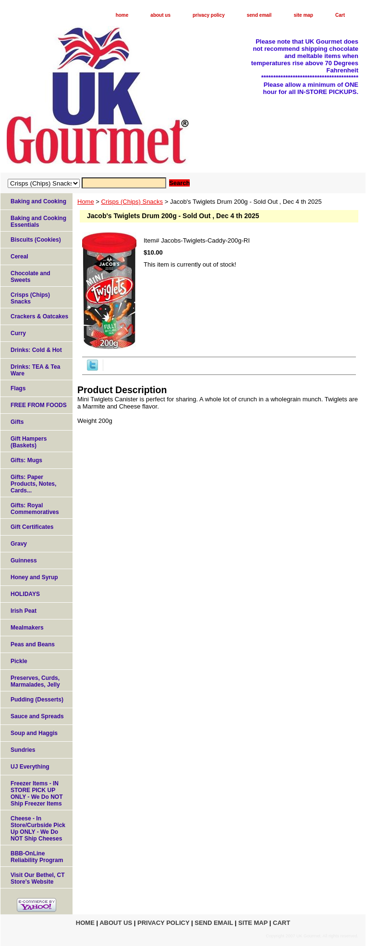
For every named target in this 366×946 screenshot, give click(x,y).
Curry (18, 333)
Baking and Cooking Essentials (38, 221)
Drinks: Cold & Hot (36, 350)
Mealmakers (27, 627)
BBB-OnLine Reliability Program (37, 857)
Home (85, 201)
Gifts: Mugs (26, 460)
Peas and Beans (33, 644)
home (122, 15)
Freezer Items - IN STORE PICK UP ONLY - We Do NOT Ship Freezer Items (36, 793)
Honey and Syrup (34, 577)
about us (160, 15)
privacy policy (209, 15)
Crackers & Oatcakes (39, 316)
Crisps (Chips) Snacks (132, 201)
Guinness (24, 560)
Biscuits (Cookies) (36, 239)
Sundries (23, 750)
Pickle (19, 661)
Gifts (17, 422)
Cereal (19, 256)
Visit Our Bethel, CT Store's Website (37, 878)
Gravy (19, 543)
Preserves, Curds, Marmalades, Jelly (35, 681)
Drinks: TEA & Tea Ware (35, 370)
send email (259, 15)
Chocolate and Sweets (30, 276)
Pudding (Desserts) (37, 699)
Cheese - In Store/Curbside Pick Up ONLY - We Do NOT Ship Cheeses (38, 828)
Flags (18, 388)
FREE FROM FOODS (39, 405)
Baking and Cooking (38, 201)
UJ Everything (30, 766)
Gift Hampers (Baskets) (29, 442)
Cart (340, 15)
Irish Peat (24, 610)
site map (303, 15)
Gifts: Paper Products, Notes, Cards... (33, 484)
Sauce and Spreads (37, 716)
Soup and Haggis (34, 733)
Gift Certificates (32, 527)
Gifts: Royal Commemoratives (35, 508)
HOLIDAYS (25, 594)
